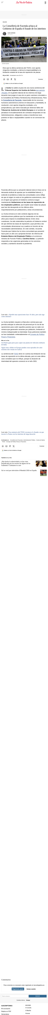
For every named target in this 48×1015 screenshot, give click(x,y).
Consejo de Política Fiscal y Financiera (16, 441)
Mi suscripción (5, 1008)
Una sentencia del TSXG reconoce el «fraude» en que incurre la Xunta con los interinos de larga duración (22, 433)
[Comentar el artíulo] (40, 79)
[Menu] (2, 2)
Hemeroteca (5, 1014)
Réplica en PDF (6, 1011)
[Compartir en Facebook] (11, 79)
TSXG (16, 354)
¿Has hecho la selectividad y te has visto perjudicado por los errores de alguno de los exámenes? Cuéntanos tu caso (15, 463)
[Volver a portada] (24, 2)
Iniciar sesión (31, 989)
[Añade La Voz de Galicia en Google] (13, 83)
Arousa (27, 1013)
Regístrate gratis (17, 989)
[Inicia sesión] (45, 2)
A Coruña (28, 1007)
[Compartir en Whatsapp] (4, 79)
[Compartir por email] (7, 79)
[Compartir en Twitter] (15, 79)
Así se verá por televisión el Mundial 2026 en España (19, 470)
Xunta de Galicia (40, 440)
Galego (28, 1000)
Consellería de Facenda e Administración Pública (22, 440)
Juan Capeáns (11, 32)
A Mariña (28, 1010)
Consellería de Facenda (12, 100)
